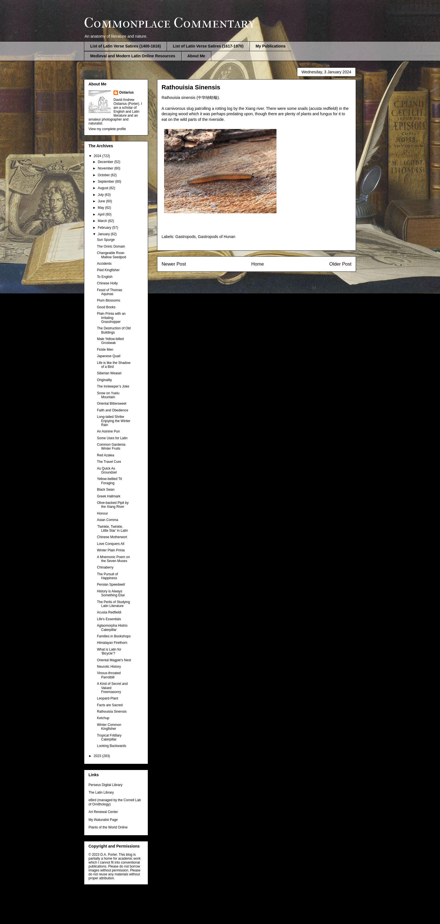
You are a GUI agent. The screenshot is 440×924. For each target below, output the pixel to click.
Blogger (249, 913)
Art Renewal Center (103, 812)
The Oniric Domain (111, 246)
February (105, 228)
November (106, 168)
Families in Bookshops (114, 636)
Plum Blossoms (108, 300)
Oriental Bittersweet (111, 404)
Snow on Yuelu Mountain (108, 395)
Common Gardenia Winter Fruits (111, 446)
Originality (104, 380)
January (104, 234)
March (103, 221)
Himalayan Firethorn (112, 643)
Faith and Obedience (112, 410)
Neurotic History (109, 667)
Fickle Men (105, 350)
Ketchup (103, 718)
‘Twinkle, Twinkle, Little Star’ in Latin (112, 529)
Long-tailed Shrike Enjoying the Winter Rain (113, 421)
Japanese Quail (108, 356)
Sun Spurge (106, 240)
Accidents (104, 264)
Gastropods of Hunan (216, 236)
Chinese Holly (107, 283)
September (106, 182)
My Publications (271, 46)
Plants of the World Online (108, 827)
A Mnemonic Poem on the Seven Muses (113, 559)
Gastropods (185, 236)
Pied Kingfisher (108, 270)
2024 (98, 156)
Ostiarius (126, 92)
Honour (102, 513)
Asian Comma (107, 520)
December (106, 162)
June (102, 201)
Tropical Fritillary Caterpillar (109, 737)
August (103, 188)
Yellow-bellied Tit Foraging (109, 481)
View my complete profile (107, 129)
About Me (196, 56)
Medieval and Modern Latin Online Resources (132, 56)
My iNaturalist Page (103, 820)
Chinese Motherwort (112, 537)
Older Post (340, 264)
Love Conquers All (110, 544)
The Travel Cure (109, 462)
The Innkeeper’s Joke (113, 386)
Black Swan (106, 490)
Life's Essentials (109, 619)
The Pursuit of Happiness (107, 576)
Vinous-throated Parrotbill (109, 675)
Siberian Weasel (109, 373)
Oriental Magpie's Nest (114, 660)
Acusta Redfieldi (109, 612)
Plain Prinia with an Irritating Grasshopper (111, 318)
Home (257, 264)
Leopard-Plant (107, 698)
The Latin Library (101, 792)
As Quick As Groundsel (107, 470)
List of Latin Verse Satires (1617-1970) (208, 46)
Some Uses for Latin (112, 438)
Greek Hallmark (108, 496)
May (101, 208)
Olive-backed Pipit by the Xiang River (113, 505)
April (101, 214)
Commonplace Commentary (169, 23)
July (101, 195)
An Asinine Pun (108, 431)
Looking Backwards (111, 746)
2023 (98, 756)
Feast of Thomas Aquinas (109, 292)
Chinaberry (105, 567)
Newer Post (174, 264)
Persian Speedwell (111, 584)
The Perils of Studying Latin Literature (113, 604)
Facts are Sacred (110, 705)
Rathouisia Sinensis (111, 712)
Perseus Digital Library (106, 785)
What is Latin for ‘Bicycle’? (109, 651)
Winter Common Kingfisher (109, 727)
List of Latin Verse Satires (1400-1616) (125, 46)
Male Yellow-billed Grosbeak (110, 341)
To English (104, 277)
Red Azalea (105, 455)
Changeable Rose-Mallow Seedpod (111, 255)
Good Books (106, 307)
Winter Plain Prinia (111, 550)
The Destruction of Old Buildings (114, 330)
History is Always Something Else (111, 593)
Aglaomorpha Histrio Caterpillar (112, 627)
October (104, 175)
